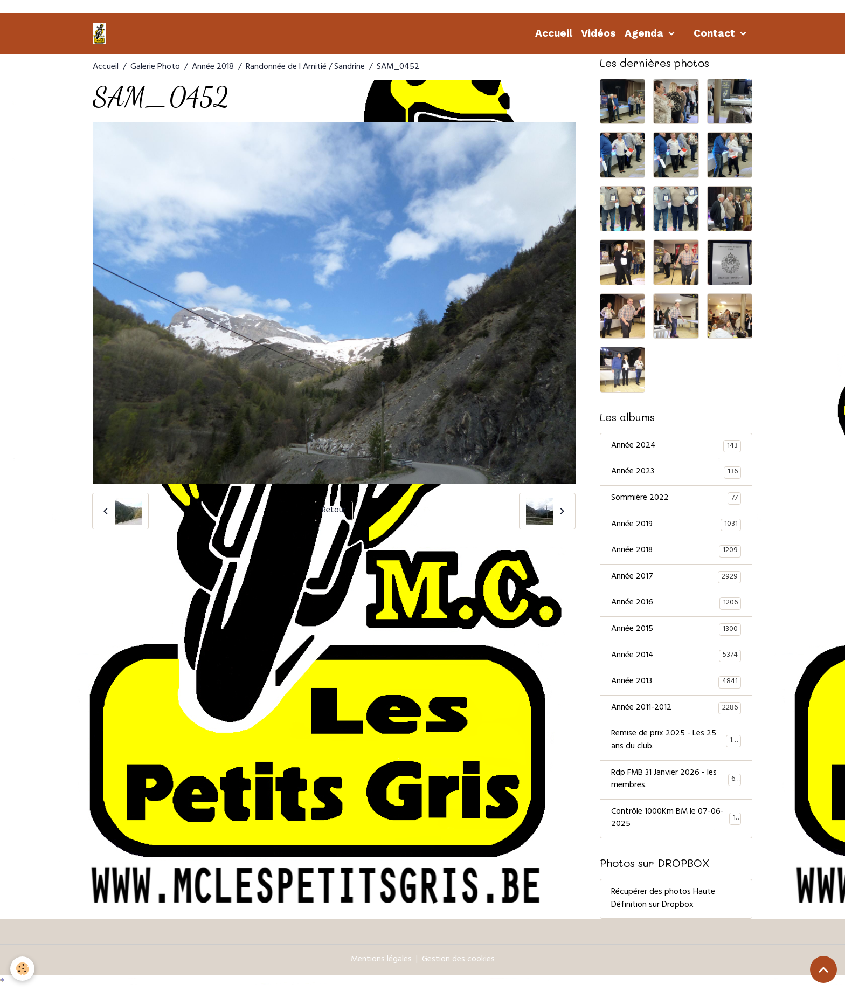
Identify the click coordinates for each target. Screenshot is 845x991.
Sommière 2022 (676, 499)
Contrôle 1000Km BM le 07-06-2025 (676, 822)
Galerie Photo (155, 67)
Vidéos (598, 33)
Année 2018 (213, 67)
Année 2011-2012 (676, 711)
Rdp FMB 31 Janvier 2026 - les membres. (676, 782)
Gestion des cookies (458, 963)
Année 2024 (676, 446)
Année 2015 (676, 631)
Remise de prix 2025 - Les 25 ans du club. (676, 743)
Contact (716, 33)
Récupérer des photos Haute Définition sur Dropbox (663, 903)
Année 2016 (676, 605)
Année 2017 (676, 578)
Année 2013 (676, 684)
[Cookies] (23, 968)
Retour (334, 511)
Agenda (645, 33)
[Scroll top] (823, 969)
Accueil (553, 33)
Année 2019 (676, 526)
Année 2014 (676, 658)
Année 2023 (676, 473)
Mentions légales (381, 963)
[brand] (101, 33)
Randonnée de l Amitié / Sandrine (305, 67)
